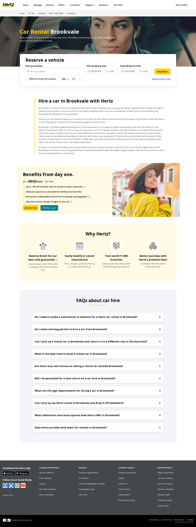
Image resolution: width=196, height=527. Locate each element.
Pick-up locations (34, 66)
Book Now (162, 71)
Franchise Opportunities (88, 472)
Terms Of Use (167, 520)
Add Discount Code (161, 78)
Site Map (190, 520)
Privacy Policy (154, 520)
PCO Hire (119, 5)
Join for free (31, 208)
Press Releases (45, 478)
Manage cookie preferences (184, 522)
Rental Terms (179, 520)
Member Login (49, 208)
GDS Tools (83, 495)
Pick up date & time (97, 66)
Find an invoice (124, 489)
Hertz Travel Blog (46, 495)
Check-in (50, 5)
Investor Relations (46, 472)
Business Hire (163, 506)
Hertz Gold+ (183, 5)
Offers (62, 5)
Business (104, 5)
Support (90, 5)
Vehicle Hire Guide (165, 500)
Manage (38, 5)
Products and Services (127, 472)
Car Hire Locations (165, 478)
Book (26, 5)
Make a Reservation (166, 472)
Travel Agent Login (86, 489)
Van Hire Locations (165, 483)
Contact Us (122, 483)
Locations (76, 5)
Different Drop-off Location (42, 78)
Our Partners (84, 478)
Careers (42, 483)
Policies (121, 478)
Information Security (126, 500)
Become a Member (166, 489)
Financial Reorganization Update (92, 483)
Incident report (124, 495)
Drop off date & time (131, 66)
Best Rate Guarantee (47, 489)
